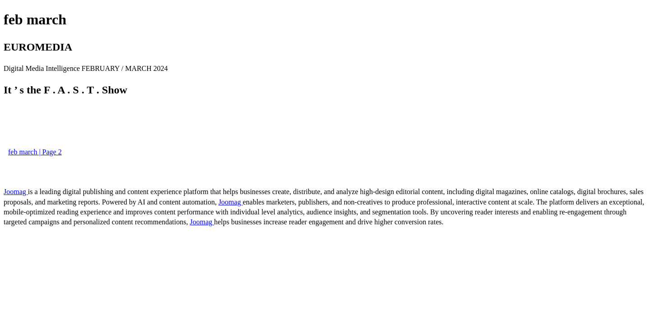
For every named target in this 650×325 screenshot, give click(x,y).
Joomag (16, 191)
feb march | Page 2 (35, 152)
